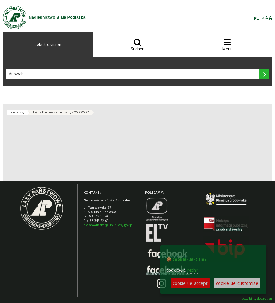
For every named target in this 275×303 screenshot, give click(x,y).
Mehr (192, 270)
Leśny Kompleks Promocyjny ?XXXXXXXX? (61, 112)
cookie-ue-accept (190, 283)
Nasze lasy (17, 112)
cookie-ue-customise (237, 283)
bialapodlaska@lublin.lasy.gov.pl (108, 225)
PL (256, 18)
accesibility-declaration (257, 298)
